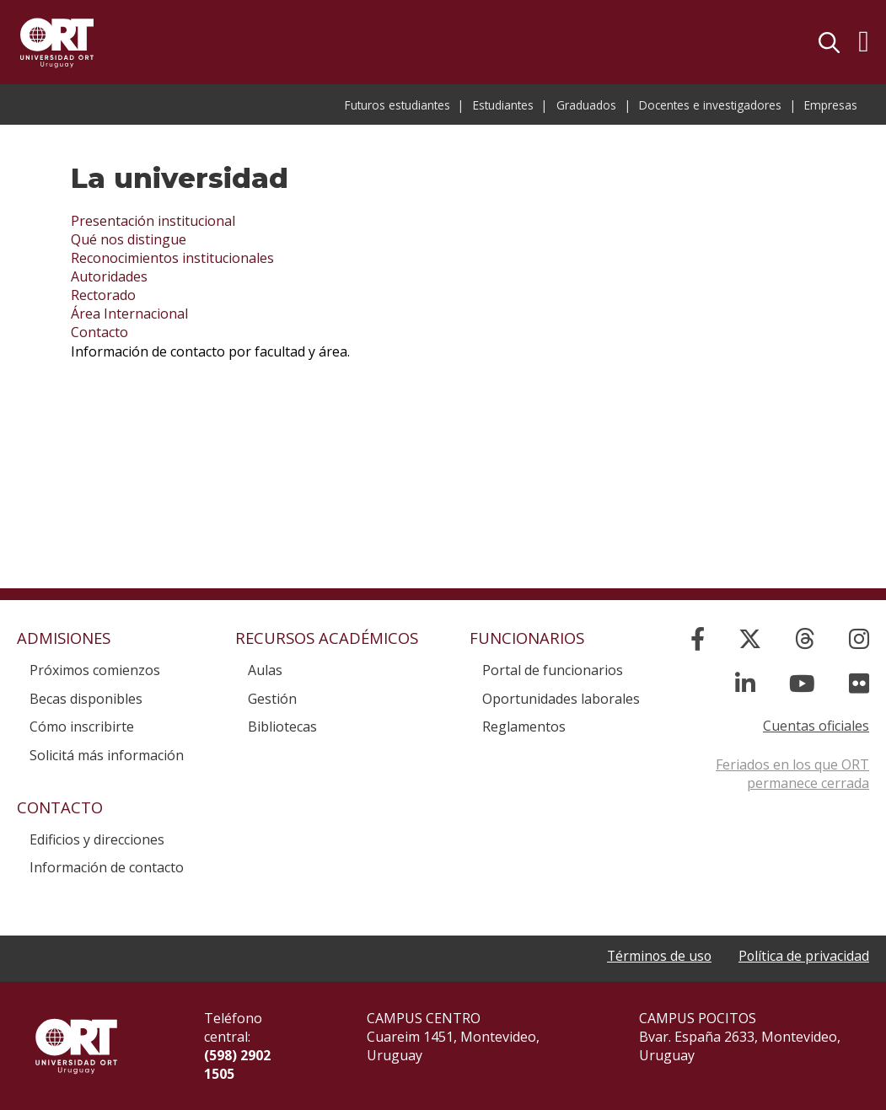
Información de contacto (107, 867)
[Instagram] (859, 638)
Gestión (272, 698)
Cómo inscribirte (82, 726)
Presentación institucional (153, 221)
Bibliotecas (282, 726)
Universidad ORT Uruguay (57, 42)
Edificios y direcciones (97, 839)
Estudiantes (503, 105)
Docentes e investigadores (710, 105)
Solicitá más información (107, 755)
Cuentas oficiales (816, 725)
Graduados (586, 105)
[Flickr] (859, 683)
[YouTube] (802, 683)
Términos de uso (657, 955)
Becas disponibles (86, 698)
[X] (749, 638)
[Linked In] (745, 683)
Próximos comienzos (95, 670)
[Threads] (805, 638)
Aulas (265, 670)
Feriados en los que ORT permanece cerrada (792, 773)
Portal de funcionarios (552, 670)
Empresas (830, 105)
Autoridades (109, 276)
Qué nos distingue (128, 239)
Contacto (99, 332)
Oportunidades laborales (561, 698)
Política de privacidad (803, 955)
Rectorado (103, 295)
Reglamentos (524, 726)
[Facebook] (697, 638)
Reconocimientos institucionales (172, 258)
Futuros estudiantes (397, 105)
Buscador (829, 42)
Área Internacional (129, 313)
